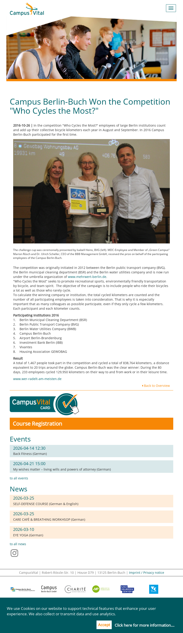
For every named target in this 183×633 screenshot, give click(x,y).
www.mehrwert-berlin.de (87, 277)
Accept (104, 624)
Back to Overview (156, 385)
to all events (19, 478)
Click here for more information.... (144, 625)
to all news (18, 544)
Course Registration (37, 423)
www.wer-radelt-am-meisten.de (37, 379)
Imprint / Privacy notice (146, 572)
